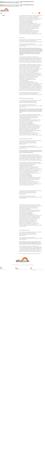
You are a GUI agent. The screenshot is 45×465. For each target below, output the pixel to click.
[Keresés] (39, 13)
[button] (1, 13)
